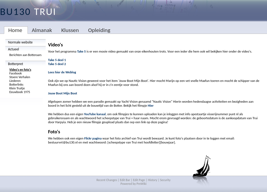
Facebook (15, 73)
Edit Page (139, 180)
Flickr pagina (92, 138)
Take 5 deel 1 (57, 60)
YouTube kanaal (95, 114)
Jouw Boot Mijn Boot (62, 93)
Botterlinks (16, 84)
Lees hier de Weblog (62, 72)
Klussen (70, 30)
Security (165, 180)
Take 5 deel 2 (57, 64)
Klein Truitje (17, 88)
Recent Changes (106, 180)
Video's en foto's (20, 69)
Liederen (15, 81)
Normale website (20, 42)
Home (15, 30)
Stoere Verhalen (19, 77)
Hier (151, 105)
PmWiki (141, 184)
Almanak (42, 30)
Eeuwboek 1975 (19, 92)
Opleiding (99, 30)
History (152, 180)
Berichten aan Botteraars (25, 55)
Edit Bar (125, 180)
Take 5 (81, 51)
